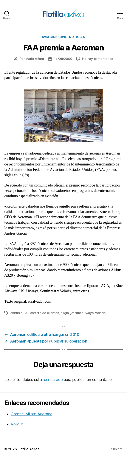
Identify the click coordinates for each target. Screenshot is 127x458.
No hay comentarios (97, 59)
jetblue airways (81, 313)
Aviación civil (54, 37)
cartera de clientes (44, 313)
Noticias (77, 37)
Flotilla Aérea (28, 449)
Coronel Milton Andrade (31, 414)
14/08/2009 (63, 59)
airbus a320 (19, 313)
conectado (53, 379)
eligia (64, 313)
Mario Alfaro (34, 59)
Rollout (17, 424)
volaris (100, 313)
